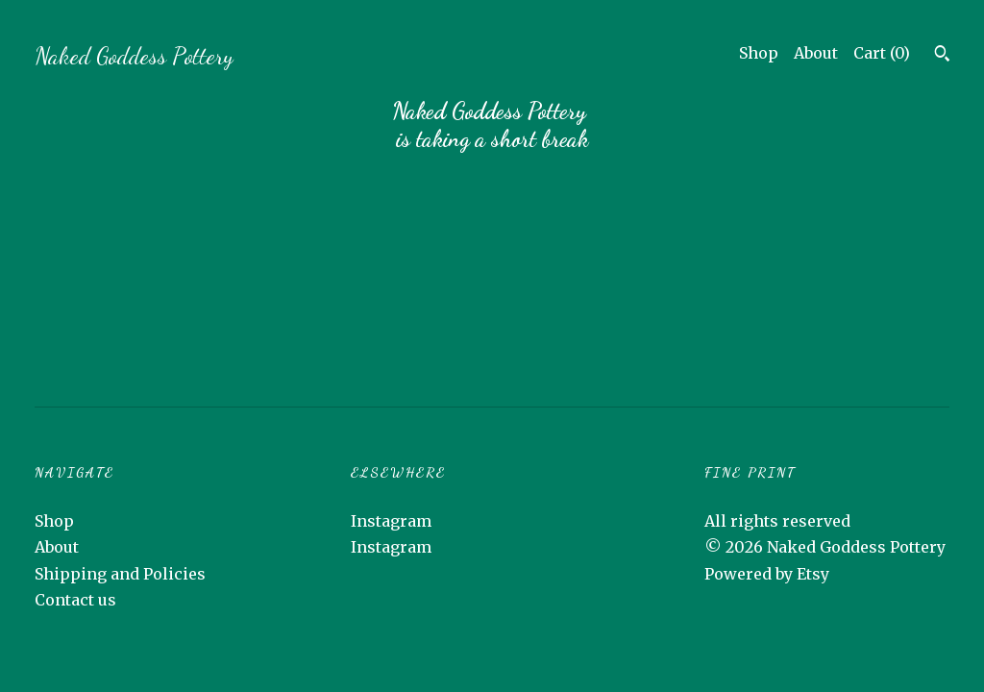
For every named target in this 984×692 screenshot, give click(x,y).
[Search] (942, 55)
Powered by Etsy (766, 573)
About (816, 52)
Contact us (75, 599)
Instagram (391, 521)
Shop (758, 52)
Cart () (881, 52)
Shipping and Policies (120, 573)
